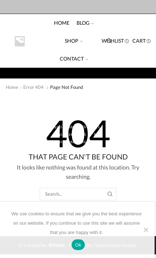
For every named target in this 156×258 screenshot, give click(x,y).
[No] (145, 229)
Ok (78, 245)
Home (61, 23)
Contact (74, 59)
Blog (85, 23)
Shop (74, 41)
